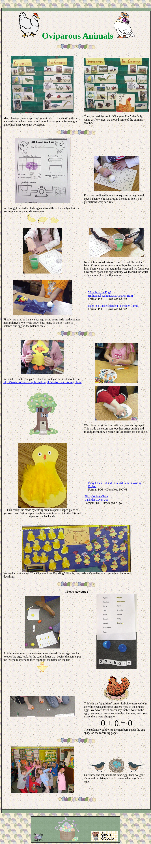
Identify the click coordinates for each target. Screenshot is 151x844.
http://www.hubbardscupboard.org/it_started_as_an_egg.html (42, 382)
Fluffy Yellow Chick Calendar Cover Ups (96, 498)
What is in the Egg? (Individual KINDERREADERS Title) (110, 294)
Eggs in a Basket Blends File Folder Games (113, 305)
